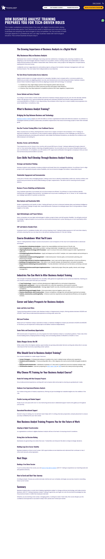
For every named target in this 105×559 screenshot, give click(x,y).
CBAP (51, 366)
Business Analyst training (24, 119)
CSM (55, 366)
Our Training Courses (57, 7)
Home (45, 7)
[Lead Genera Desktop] (9, 7)
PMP (60, 366)
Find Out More (75, 557)
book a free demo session (49, 468)
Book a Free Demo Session (93, 8)
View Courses (97, 3)
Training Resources (72, 7)
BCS (48, 366)
